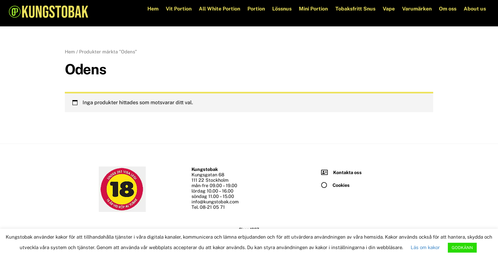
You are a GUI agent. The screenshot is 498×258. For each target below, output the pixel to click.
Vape (389, 9)
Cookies (341, 185)
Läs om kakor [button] (425, 247)
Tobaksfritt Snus (355, 9)
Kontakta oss (347, 172)
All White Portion (219, 9)
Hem (152, 9)
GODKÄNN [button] (462, 247)
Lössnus (282, 9)
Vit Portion (179, 9)
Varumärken (417, 9)
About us (475, 9)
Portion (256, 9)
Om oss (447, 9)
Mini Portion (313, 9)
